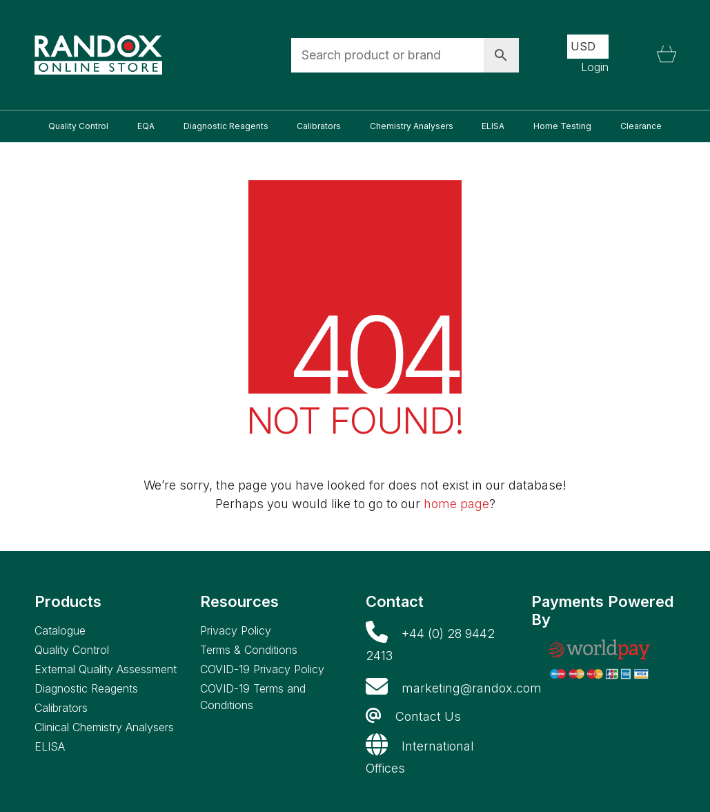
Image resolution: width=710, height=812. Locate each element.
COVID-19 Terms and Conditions (253, 697)
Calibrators (61, 708)
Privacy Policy (235, 630)
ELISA (49, 746)
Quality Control (71, 650)
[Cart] (666, 55)
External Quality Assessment (105, 669)
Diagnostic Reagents (86, 688)
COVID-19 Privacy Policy (262, 669)
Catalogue (60, 630)
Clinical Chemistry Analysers (104, 727)
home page (456, 503)
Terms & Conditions (248, 650)
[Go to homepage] (98, 55)
